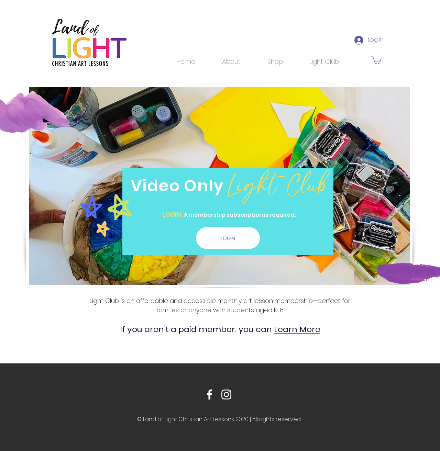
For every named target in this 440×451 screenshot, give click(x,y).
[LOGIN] (228, 238)
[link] (376, 60)
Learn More (297, 329)
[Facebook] (209, 394)
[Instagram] (226, 394)
